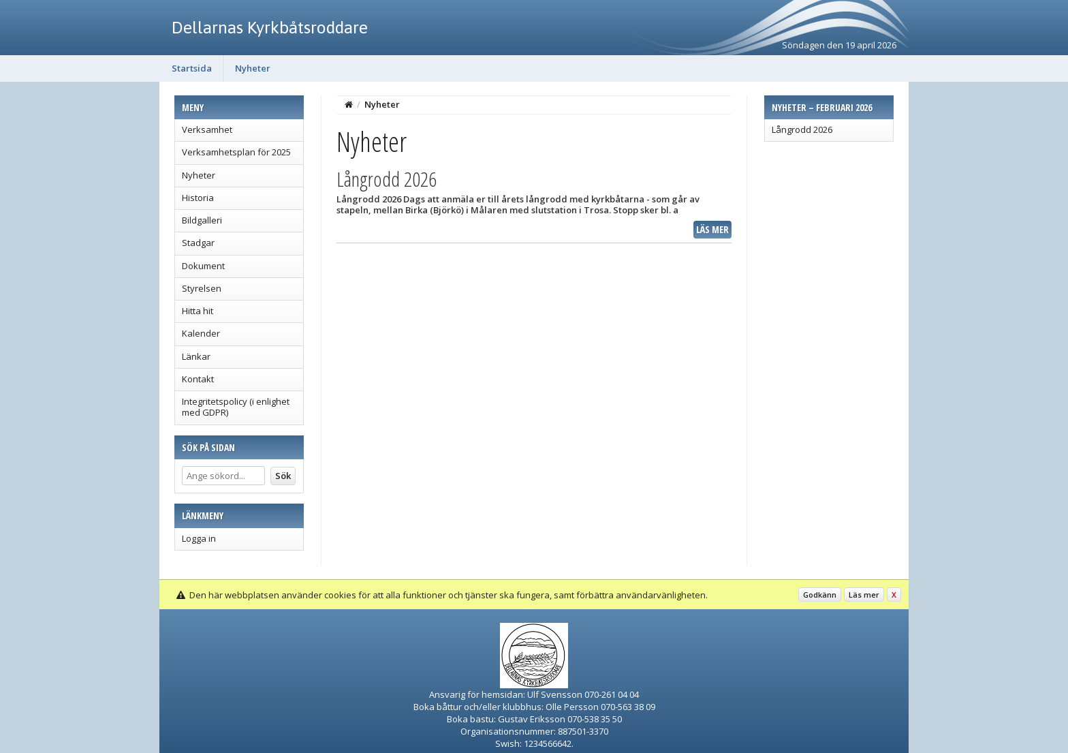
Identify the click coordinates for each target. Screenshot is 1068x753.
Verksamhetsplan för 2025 (236, 152)
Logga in (199, 538)
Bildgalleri (202, 220)
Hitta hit (197, 311)
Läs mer (712, 229)
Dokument (203, 266)
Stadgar (198, 242)
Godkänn (819, 594)
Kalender (201, 333)
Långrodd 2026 (802, 129)
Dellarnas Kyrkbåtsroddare (270, 27)
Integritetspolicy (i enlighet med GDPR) (235, 406)
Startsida (192, 68)
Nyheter (252, 68)
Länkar (196, 356)
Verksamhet (207, 129)
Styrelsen (201, 288)
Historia (198, 197)
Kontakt (198, 379)
